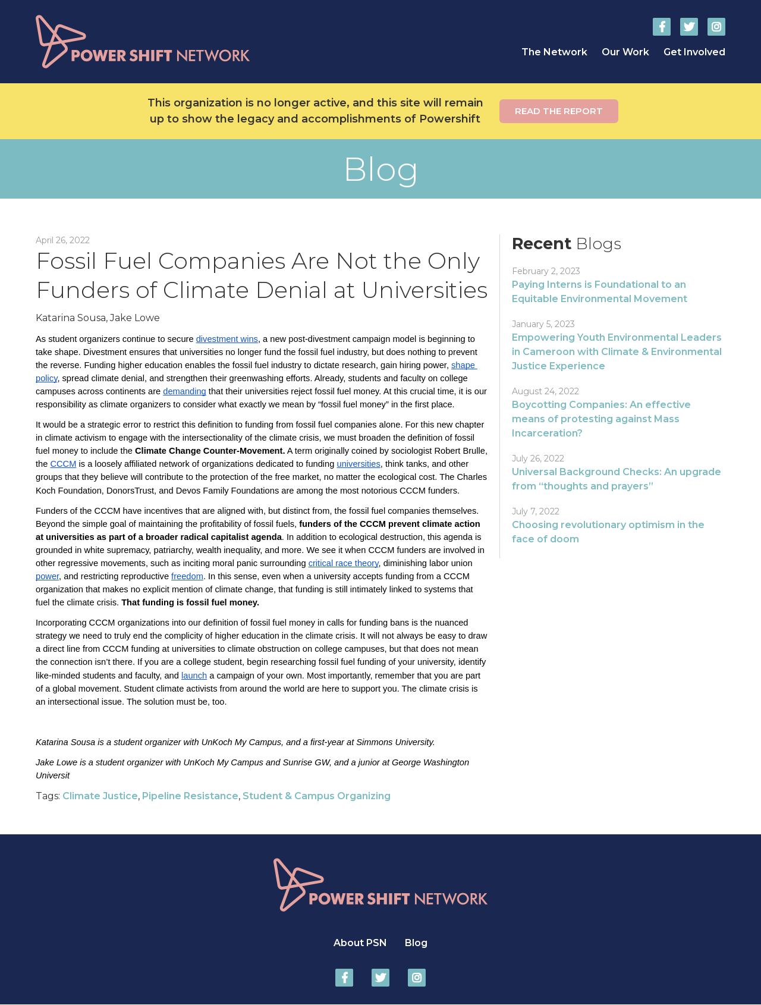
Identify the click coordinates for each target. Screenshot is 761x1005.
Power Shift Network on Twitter (689, 27)
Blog (416, 943)
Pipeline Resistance (190, 796)
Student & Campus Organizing (317, 796)
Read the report (559, 111)
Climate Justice (100, 796)
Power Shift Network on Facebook (662, 27)
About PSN (360, 943)
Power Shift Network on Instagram (716, 27)
